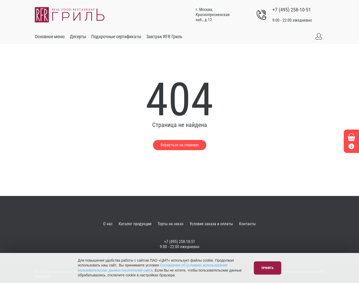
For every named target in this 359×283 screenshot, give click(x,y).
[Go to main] (69, 14)
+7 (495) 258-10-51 (291, 10)
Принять (267, 268)
